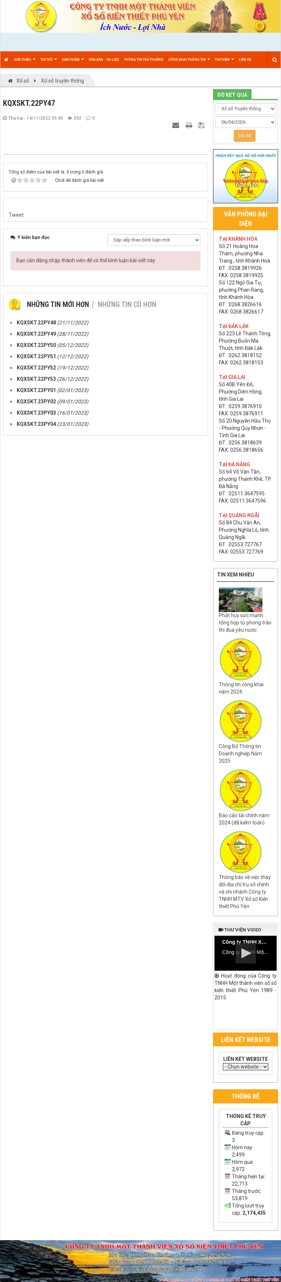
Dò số (244, 135)
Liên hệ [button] (245, 59)
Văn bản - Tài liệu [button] (104, 59)
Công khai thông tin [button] (189, 63)
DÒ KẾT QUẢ (232, 95)
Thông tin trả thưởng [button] (144, 59)
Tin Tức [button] (48, 63)
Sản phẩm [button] (73, 63)
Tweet (16, 572)
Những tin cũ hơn (127, 661)
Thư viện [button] (224, 63)
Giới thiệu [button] (25, 63)
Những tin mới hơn (58, 661)
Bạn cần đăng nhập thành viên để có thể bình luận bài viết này (85, 617)
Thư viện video (239, 929)
